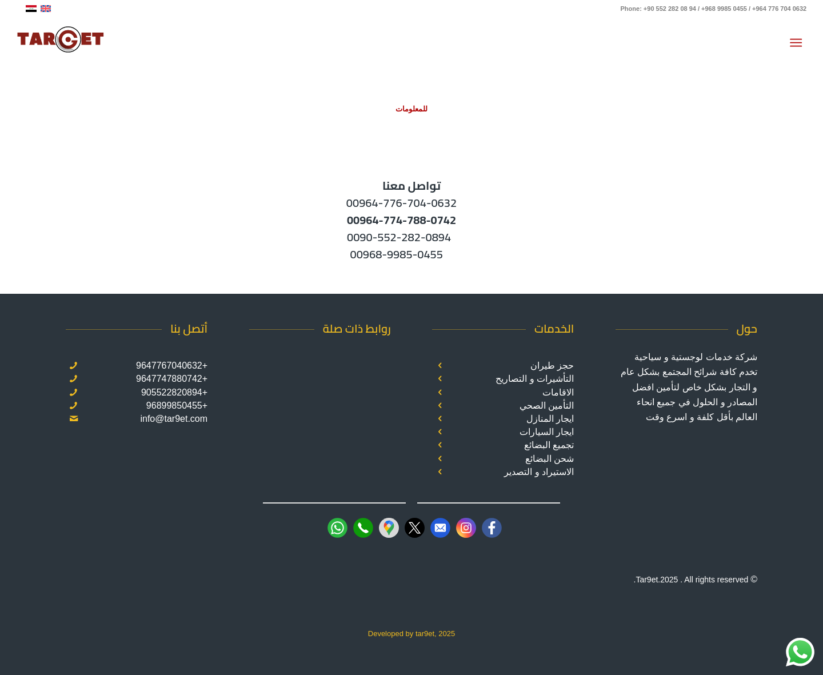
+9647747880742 (171, 379)
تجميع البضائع (549, 445)
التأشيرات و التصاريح (535, 379)
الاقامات (558, 392)
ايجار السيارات (547, 432)
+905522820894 (174, 392)
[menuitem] (798, 42)
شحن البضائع (549, 459)
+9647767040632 (171, 365)
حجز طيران (552, 365)
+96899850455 (176, 405)
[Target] (61, 43)
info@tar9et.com (173, 419)
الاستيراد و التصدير (539, 472)
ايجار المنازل (550, 419)
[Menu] (798, 42)
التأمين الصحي (547, 405)
